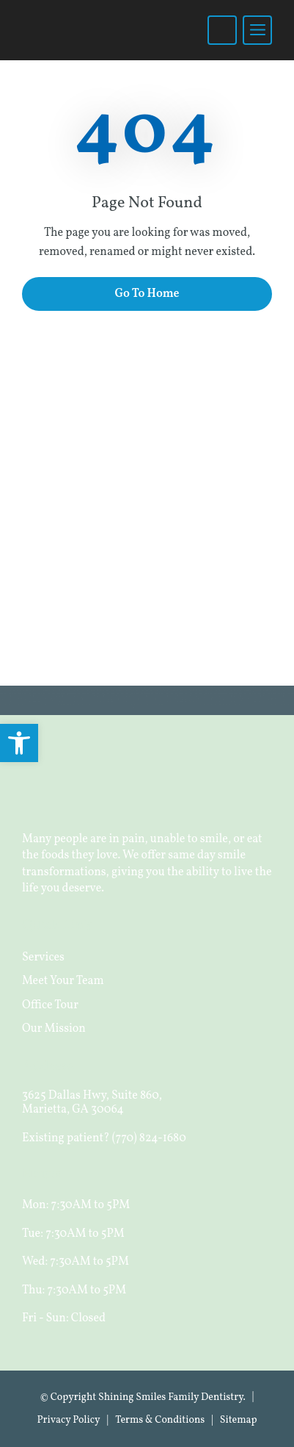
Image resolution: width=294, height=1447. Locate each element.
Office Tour (50, 1005)
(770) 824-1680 (149, 1138)
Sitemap (238, 1420)
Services (43, 957)
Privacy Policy (68, 1420)
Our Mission (54, 1029)
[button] (19, 743)
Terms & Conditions (160, 1420)
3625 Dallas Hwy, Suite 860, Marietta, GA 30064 (92, 1103)
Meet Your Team (63, 981)
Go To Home (146, 294)
